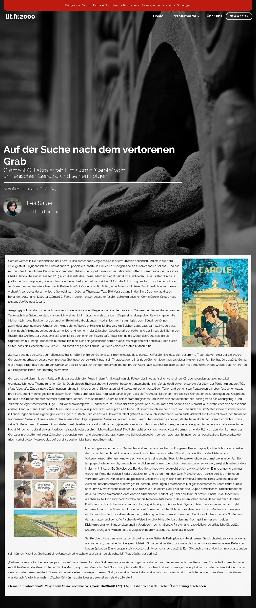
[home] (20, 16)
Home (158, 16)
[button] (185, 16)
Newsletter (239, 16)
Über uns (214, 16)
